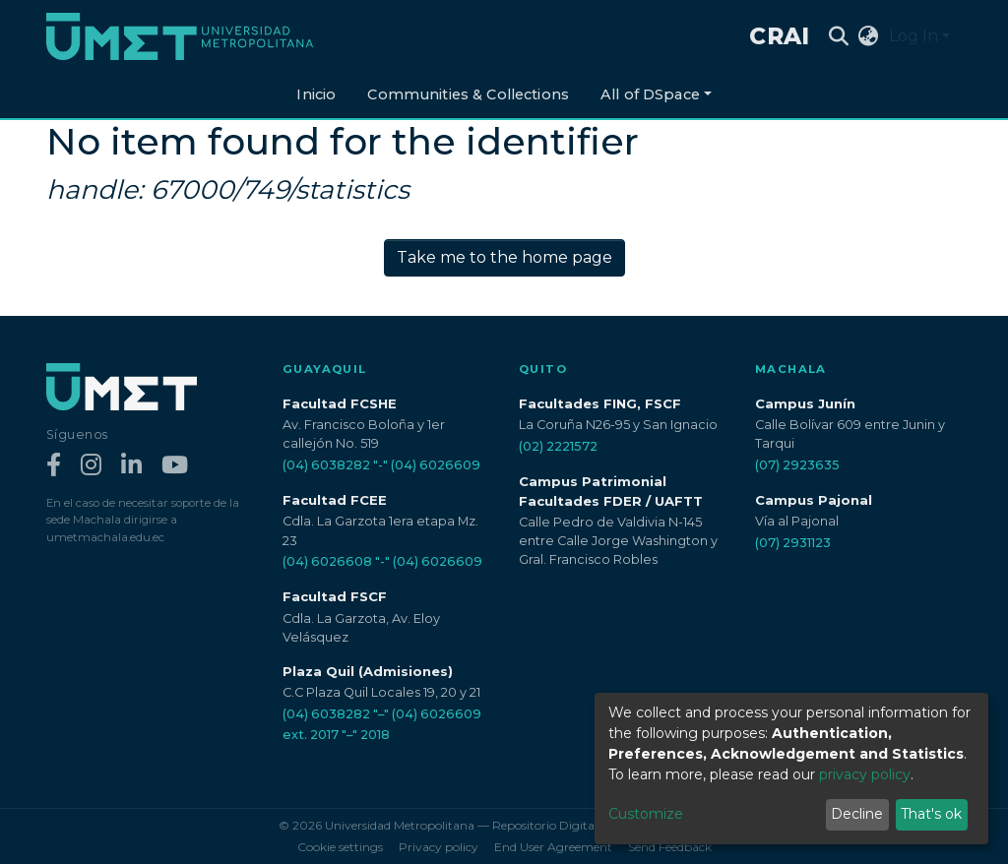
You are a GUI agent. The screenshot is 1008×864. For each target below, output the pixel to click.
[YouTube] (174, 466)
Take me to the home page (504, 257)
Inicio (316, 94)
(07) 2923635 (797, 465)
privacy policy (865, 774)
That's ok (931, 814)
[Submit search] (839, 36)
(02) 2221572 (558, 446)
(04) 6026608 (327, 561)
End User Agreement (553, 846)
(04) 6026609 (435, 465)
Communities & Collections (468, 94)
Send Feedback (670, 846)
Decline (857, 814)
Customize (645, 814)
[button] (868, 36)
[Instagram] (91, 466)
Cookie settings (340, 846)
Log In (913, 36)
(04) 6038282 (326, 465)
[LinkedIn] (131, 466)
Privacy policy (438, 846)
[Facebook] (53, 466)
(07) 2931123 (793, 542)
